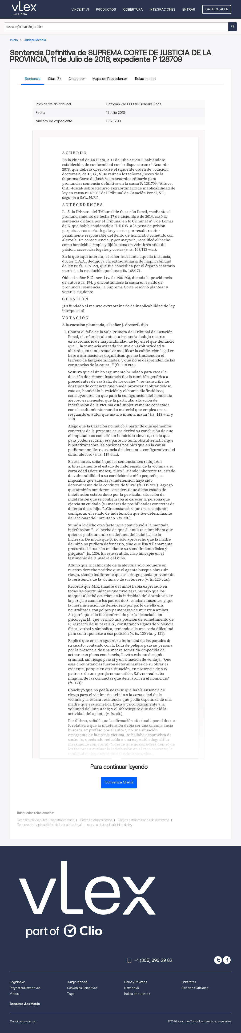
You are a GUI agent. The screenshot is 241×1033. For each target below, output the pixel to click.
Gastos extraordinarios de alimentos (143, 820)
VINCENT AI (80, 9)
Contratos (188, 982)
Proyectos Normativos (25, 988)
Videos (14, 994)
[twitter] (218, 960)
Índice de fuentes (137, 994)
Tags (70, 994)
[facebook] (227, 960)
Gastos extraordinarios (96, 820)
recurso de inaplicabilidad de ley (109, 825)
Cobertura (133, 9)
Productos (106, 9)
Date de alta (216, 9)
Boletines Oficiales (194, 988)
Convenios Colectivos (82, 988)
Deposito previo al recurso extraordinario (45, 820)
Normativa (131, 988)
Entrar (188, 9)
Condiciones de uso (23, 1021)
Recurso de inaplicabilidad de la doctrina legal (49, 825)
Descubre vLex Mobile (25, 1004)
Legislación (18, 982)
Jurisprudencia (77, 982)
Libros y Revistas (135, 982)
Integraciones (162, 9)
